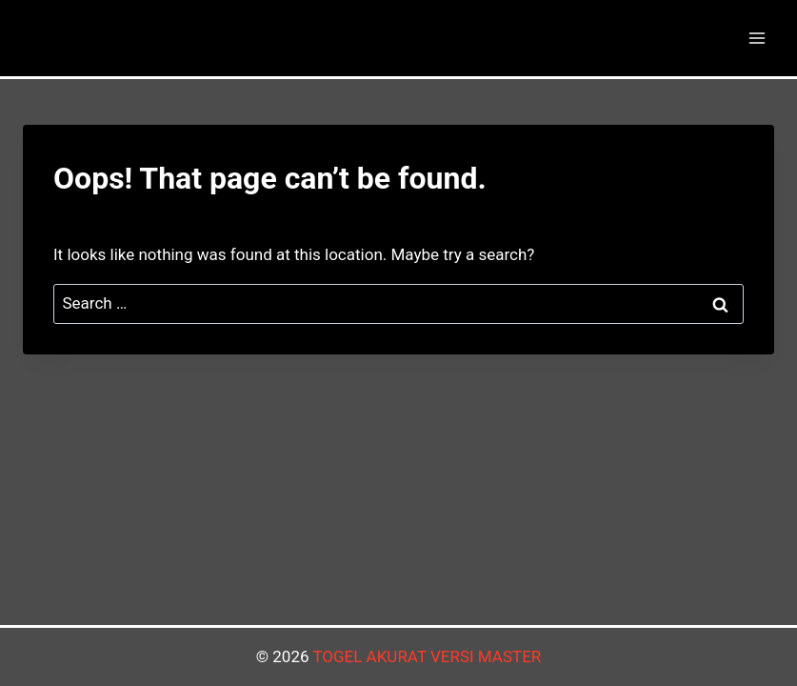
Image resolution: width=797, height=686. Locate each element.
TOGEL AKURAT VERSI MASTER (426, 656)
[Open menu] (756, 37)
